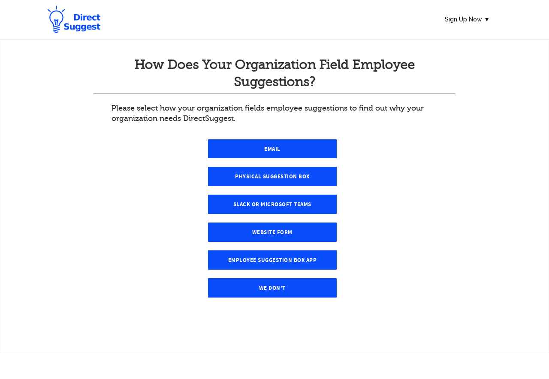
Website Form (272, 232)
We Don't (272, 288)
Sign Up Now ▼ (467, 19)
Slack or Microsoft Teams (272, 204)
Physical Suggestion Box (272, 176)
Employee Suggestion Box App (272, 260)
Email (272, 149)
